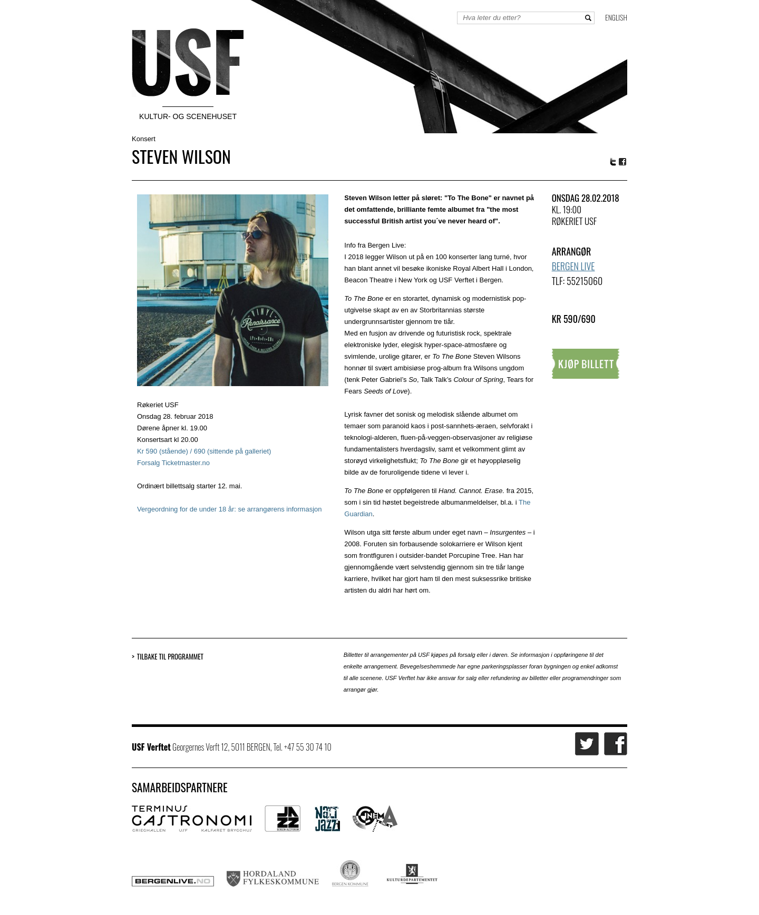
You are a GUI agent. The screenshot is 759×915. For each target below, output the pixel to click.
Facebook (623, 162)
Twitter (613, 162)
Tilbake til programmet (170, 657)
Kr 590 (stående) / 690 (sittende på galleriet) (204, 451)
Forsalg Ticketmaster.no (173, 463)
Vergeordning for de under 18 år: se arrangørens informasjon (229, 509)
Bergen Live (573, 266)
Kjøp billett (585, 364)
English (616, 17)
